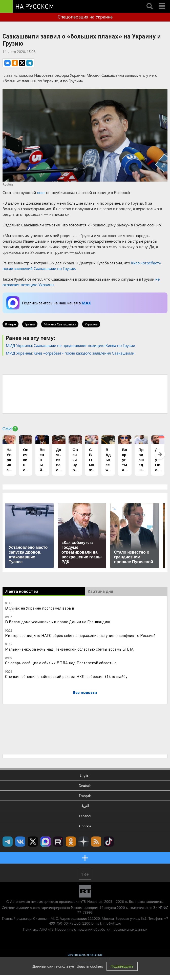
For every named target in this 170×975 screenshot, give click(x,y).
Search (149, 2)
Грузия (30, 324)
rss (96, 841)
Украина (91, 324)
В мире (10, 324)
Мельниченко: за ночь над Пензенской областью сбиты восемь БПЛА (69, 649)
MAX (86, 302)
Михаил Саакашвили (60, 324)
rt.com (35, 907)
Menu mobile (162, 2)
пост (41, 192)
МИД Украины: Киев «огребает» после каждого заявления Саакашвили (70, 353)
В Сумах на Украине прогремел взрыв (39, 608)
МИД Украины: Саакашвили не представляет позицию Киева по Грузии (70, 345)
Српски (85, 826)
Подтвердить (122, 966)
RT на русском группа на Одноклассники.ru (71, 841)
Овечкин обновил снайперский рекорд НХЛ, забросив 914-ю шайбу (66, 676)
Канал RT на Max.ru (45, 841)
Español (85, 815)
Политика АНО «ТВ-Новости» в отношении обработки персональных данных (85, 929)
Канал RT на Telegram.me (8, 841)
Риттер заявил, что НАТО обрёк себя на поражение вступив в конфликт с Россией (80, 635)
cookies (96, 966)
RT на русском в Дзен (83, 841)
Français (85, 795)
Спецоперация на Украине (85, 17)
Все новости (85, 692)
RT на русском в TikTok (109, 841)
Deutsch (85, 785)
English (85, 775)
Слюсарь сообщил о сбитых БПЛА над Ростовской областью (61, 662)
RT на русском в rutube (58, 841)
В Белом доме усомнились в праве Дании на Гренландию (57, 621)
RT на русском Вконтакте (20, 841)
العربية (85, 805)
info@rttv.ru (112, 923)
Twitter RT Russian (33, 841)
